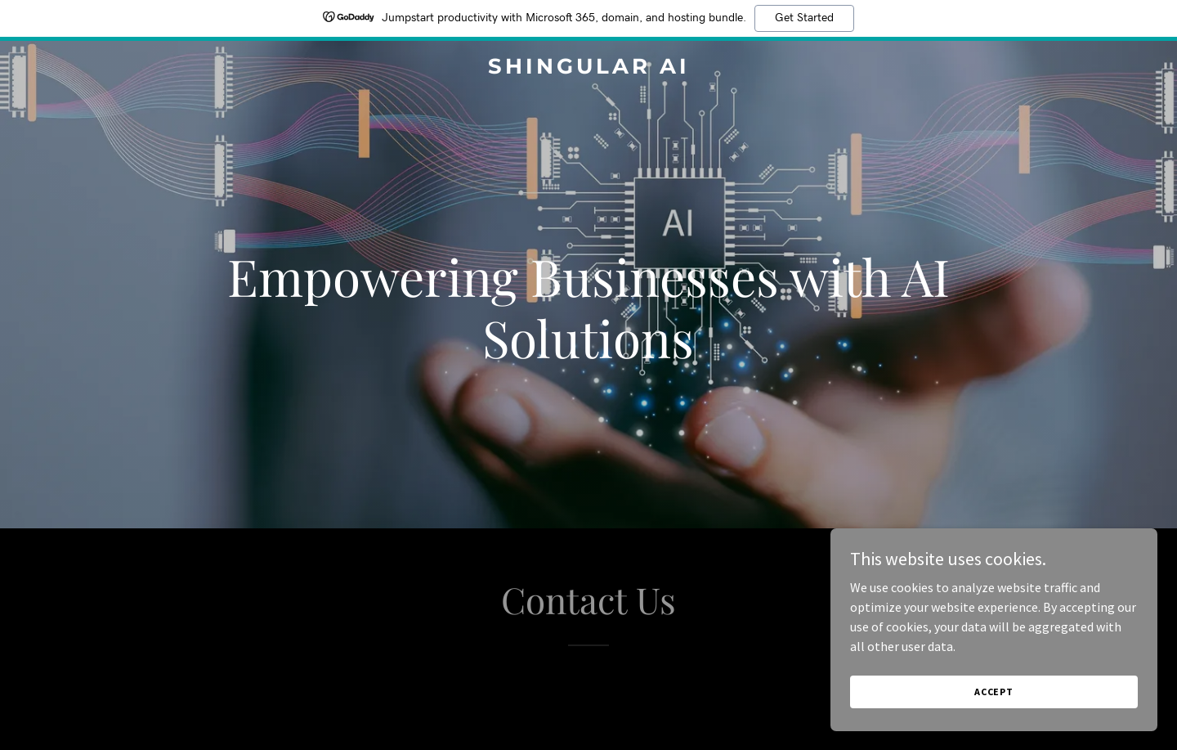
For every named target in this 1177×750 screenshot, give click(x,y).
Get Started (804, 18)
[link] (588, 69)
